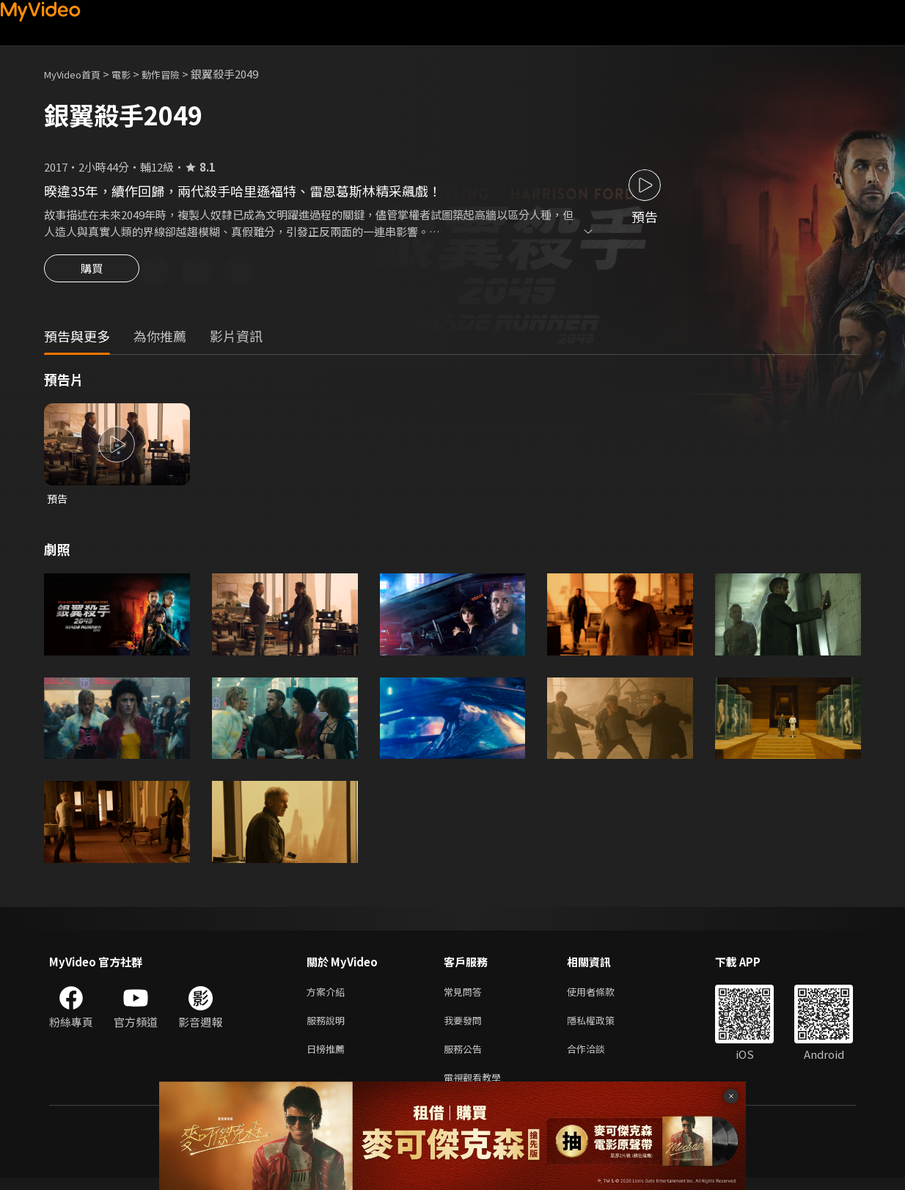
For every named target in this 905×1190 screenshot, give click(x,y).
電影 (133, 73)
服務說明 (329, 1027)
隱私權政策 (603, 1027)
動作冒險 (177, 73)
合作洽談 (598, 1057)
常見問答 (466, 996)
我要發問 (466, 1027)
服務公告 (466, 1057)
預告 (58, 501)
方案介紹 (329, 996)
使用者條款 (603, 996)
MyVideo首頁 (77, 73)
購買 (91, 272)
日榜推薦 (329, 1057)
